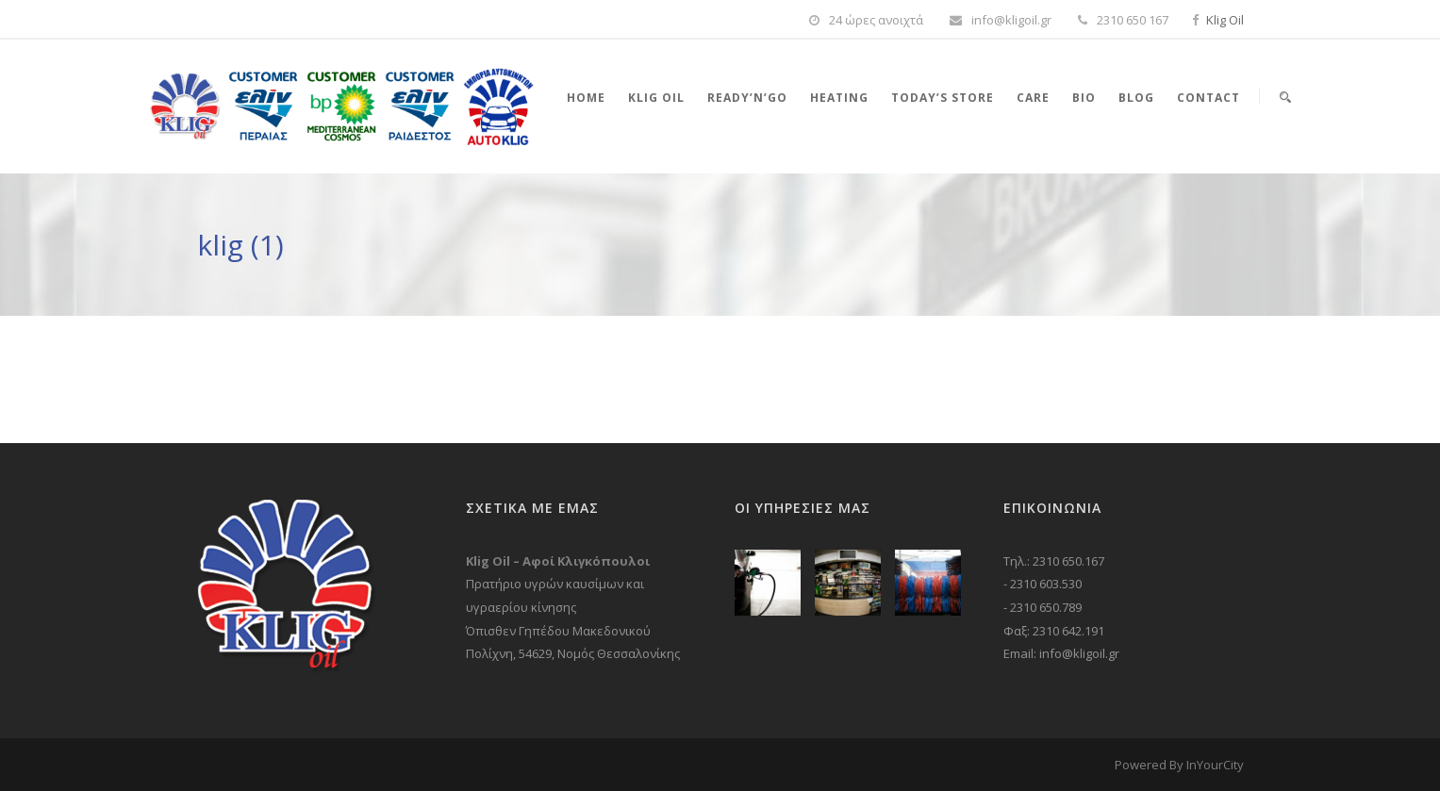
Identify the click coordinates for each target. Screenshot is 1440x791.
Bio (1084, 98)
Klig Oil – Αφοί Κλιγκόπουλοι (558, 560)
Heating (839, 98)
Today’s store (942, 98)
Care (1033, 98)
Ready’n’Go (747, 98)
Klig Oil (1225, 19)
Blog (1136, 98)
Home (586, 98)
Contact (1208, 98)
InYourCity (1215, 764)
